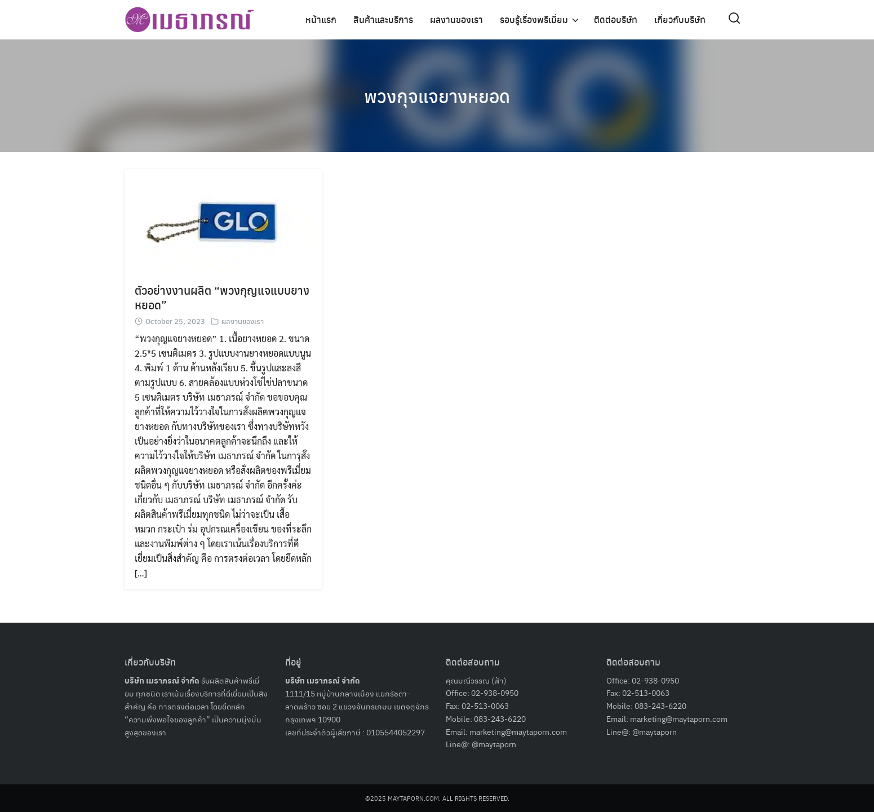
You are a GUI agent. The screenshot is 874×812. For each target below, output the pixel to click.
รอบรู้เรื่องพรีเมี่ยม (534, 19)
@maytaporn (494, 743)
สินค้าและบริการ (383, 19)
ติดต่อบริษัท (615, 19)
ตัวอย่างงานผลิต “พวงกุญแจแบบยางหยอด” (222, 297)
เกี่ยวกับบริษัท (680, 19)
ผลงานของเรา (456, 19)
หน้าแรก (320, 19)
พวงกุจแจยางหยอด (437, 96)
